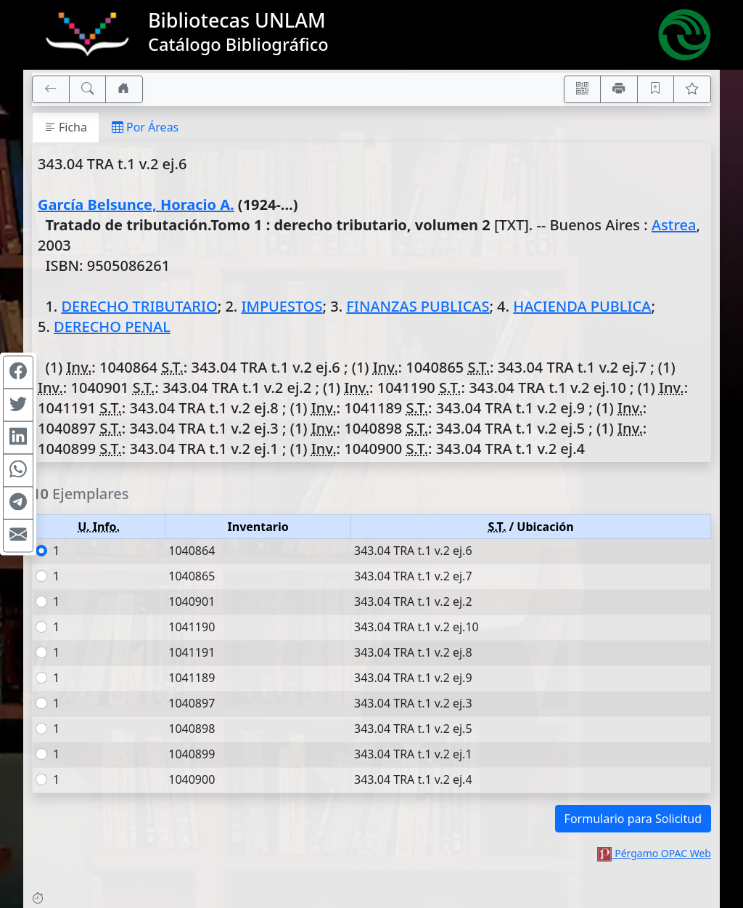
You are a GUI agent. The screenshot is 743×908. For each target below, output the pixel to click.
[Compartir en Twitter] (18, 405)
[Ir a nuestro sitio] (124, 89)
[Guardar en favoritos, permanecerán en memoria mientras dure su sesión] (656, 89)
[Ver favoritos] (692, 89)
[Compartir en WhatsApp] (18, 470)
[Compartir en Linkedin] (18, 438)
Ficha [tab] (65, 127)
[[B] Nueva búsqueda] (88, 89)
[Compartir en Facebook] (18, 372)
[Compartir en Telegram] (18, 503)
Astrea (674, 225)
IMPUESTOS (281, 306)
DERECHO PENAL (112, 326)
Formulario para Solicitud (633, 819)
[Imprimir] (619, 89)
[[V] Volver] (51, 89)
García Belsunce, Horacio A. (136, 204)
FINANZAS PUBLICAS (417, 306)
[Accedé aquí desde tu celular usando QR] (583, 89)
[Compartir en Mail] (18, 536)
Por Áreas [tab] (145, 127)
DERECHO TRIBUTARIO (139, 306)
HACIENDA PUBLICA (582, 306)
